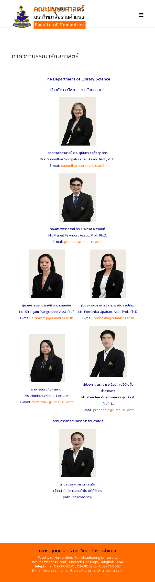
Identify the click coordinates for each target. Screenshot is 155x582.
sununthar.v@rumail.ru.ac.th (83, 165)
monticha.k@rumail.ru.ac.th (52, 402)
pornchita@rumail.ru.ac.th (114, 317)
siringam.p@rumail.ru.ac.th (52, 317)
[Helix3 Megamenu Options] (141, 15)
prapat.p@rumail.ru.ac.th (83, 241)
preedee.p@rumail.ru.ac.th (114, 409)
